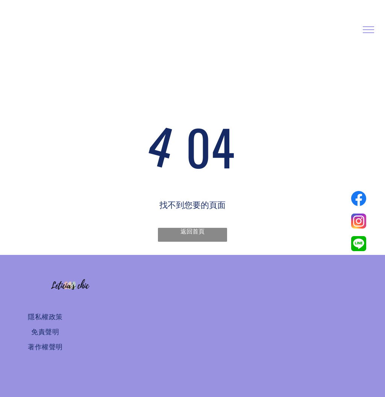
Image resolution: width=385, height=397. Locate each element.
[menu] (368, 29)
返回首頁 (192, 231)
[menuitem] (45, 316)
